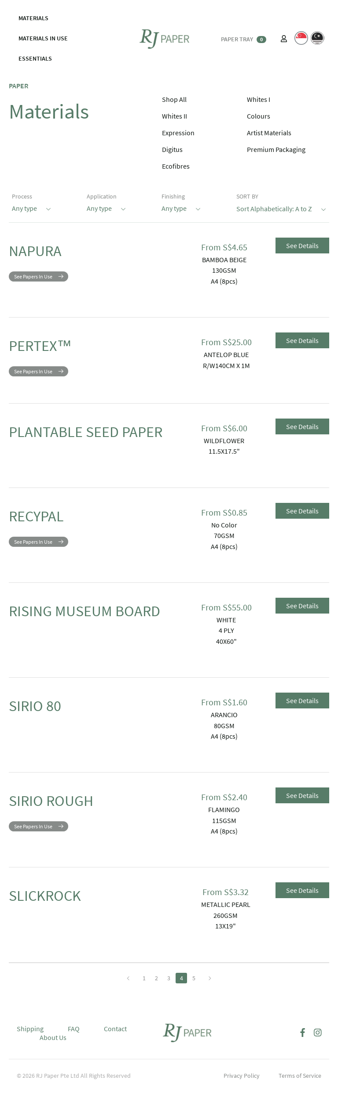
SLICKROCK (59, 912)
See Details (302, 245)
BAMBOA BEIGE (224, 259)
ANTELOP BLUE (226, 354)
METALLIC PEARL (225, 918)
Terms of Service (300, 1090)
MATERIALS (33, 18)
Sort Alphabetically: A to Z (281, 208)
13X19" (225, 939)
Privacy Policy (242, 1090)
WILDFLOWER (224, 447)
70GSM (224, 549)
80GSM (224, 739)
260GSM (225, 929)
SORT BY (247, 196)
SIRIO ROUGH (69, 818)
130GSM (224, 270)
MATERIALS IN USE (43, 38)
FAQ (74, 1042)
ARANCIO (224, 728)
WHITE (226, 633)
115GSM (224, 834)
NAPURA (46, 254)
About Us (53, 1051)
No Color (224, 538)
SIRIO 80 (46, 723)
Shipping (30, 1042)
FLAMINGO (224, 823)
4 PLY (226, 644)
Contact (115, 1042)
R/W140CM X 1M (226, 365)
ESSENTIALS (35, 58)
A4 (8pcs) (224, 281)
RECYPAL (47, 533)
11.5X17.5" (224, 457)
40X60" (226, 655)
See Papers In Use (33, 283)
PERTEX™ (53, 349)
